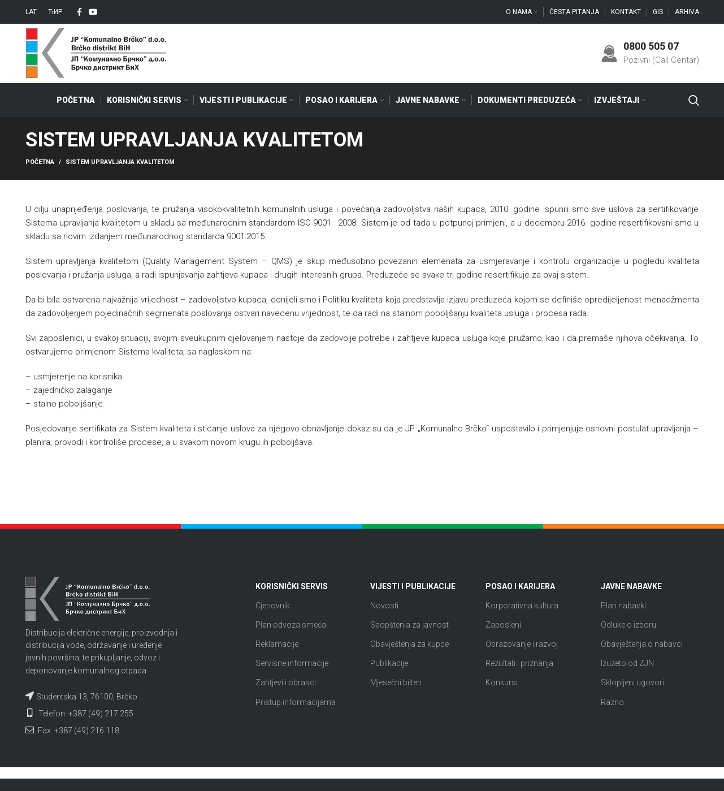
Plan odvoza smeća (290, 624)
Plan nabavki (623, 605)
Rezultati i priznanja (519, 663)
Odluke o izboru (628, 624)
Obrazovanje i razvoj (521, 644)
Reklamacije (276, 644)
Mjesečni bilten (396, 682)
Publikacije (389, 663)
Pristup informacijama (295, 702)
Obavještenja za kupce (409, 644)
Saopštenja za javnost (409, 624)
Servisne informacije (291, 663)
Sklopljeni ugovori (632, 682)
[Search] (694, 100)
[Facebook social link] (79, 12)
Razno (612, 702)
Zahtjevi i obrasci (285, 682)
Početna (39, 162)
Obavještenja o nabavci (642, 644)
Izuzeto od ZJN (627, 663)
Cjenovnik (272, 605)
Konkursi (501, 682)
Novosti (384, 605)
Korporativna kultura (521, 605)
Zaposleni (503, 624)
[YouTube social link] (93, 12)
